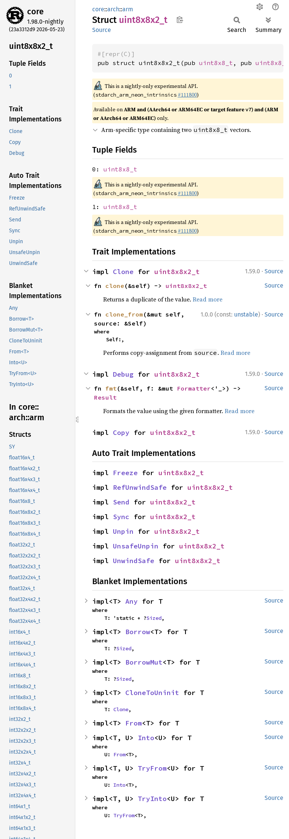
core (35, 11)
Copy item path (179, 19)
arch (113, 9)
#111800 (187, 94)
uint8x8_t (216, 63)
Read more (207, 299)
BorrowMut (144, 662)
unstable (246, 314)
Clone (123, 271)
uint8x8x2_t (177, 271)
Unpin (123, 531)
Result (105, 397)
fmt (111, 388)
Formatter (194, 388)
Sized (153, 618)
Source (101, 29)
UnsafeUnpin (135, 546)
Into (146, 737)
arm (127, 9)
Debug (123, 374)
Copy (121, 432)
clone (114, 285)
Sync (121, 516)
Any (131, 601)
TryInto (152, 798)
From (133, 723)
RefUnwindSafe (140, 487)
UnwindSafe (133, 560)
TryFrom (152, 768)
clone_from (124, 314)
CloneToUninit (152, 692)
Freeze (125, 472)
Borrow (137, 631)
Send (121, 502)
